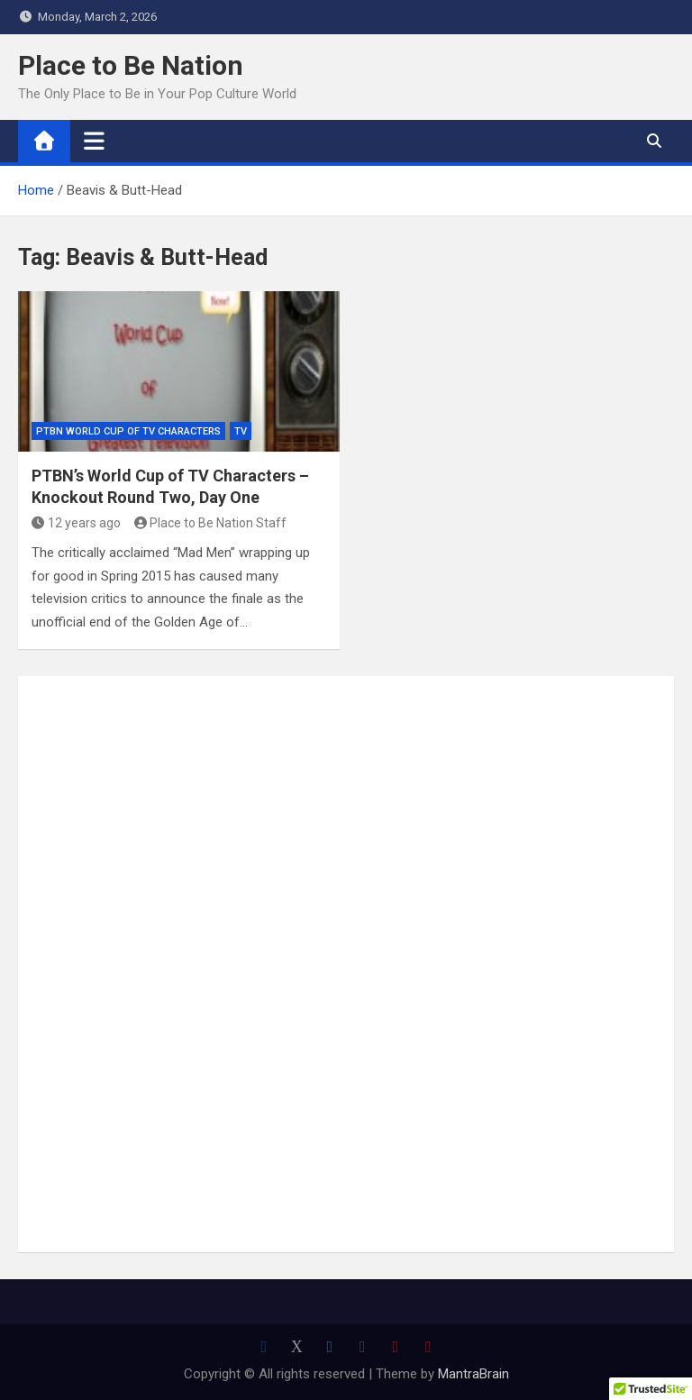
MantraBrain (473, 1374)
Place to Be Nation (130, 65)
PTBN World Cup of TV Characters (128, 431)
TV (240, 431)
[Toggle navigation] (94, 140)
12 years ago (76, 523)
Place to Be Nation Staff (210, 523)
